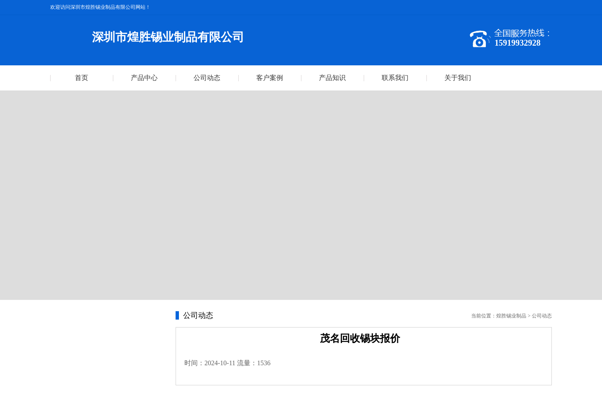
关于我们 (457, 77)
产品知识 (332, 77)
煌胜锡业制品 (511, 316)
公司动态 (207, 77)
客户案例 (269, 77)
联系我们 (395, 77)
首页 (81, 77)
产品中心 (144, 77)
